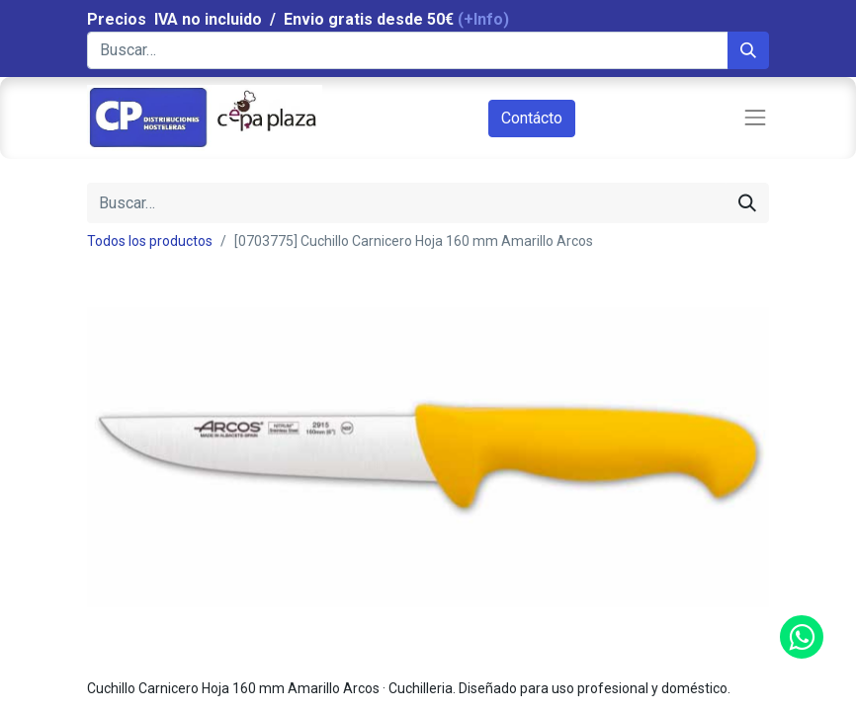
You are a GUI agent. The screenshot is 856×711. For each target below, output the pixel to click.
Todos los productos (150, 241)
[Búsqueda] (748, 50)
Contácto (531, 118)
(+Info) (483, 19)
